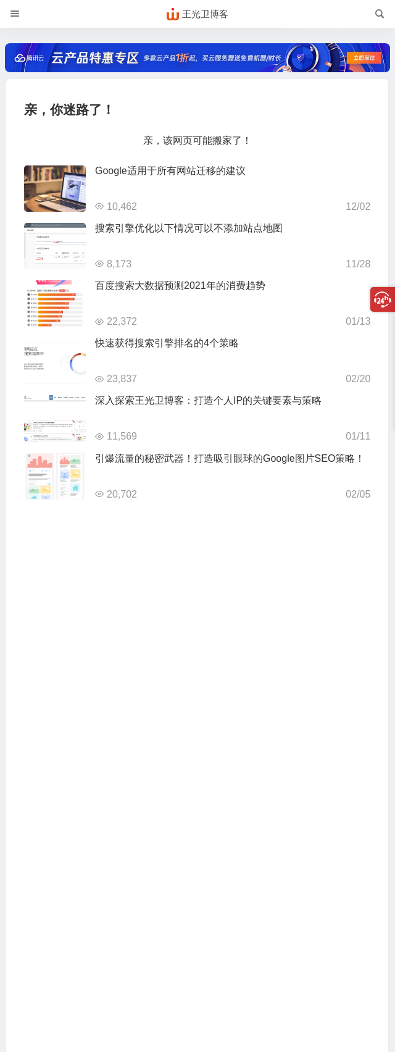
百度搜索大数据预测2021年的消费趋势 (180, 285)
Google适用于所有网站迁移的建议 (170, 170)
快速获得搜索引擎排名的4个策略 (167, 343)
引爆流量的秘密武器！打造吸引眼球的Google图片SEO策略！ (230, 458)
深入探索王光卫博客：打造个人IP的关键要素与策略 (208, 400)
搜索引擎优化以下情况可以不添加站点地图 (189, 228)
